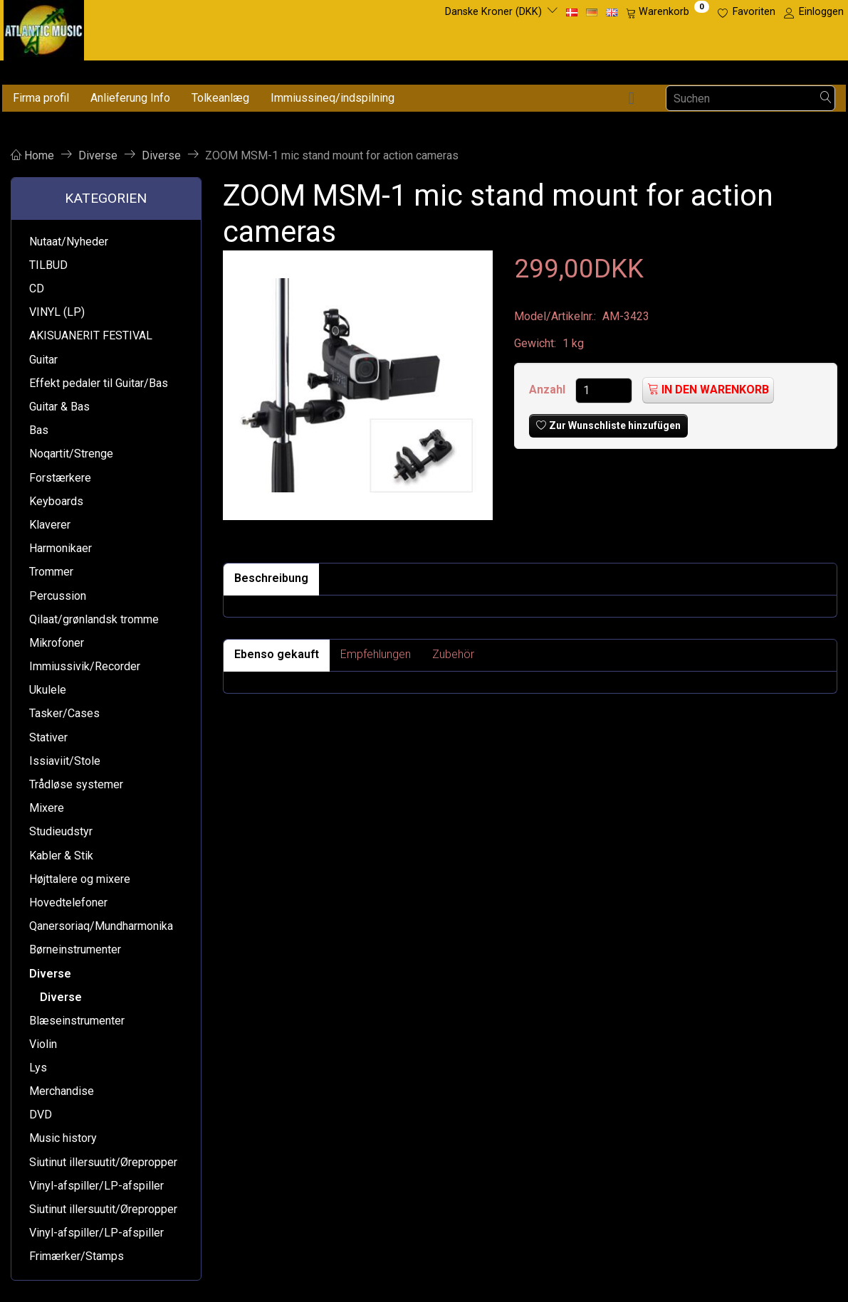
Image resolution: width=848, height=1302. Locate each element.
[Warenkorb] (667, 12)
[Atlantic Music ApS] (44, 27)
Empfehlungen (375, 654)
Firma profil (41, 98)
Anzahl (548, 389)
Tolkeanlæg (220, 98)
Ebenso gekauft (276, 654)
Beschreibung (271, 578)
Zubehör (453, 654)
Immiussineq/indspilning (332, 98)
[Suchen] (826, 98)
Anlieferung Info (130, 98)
